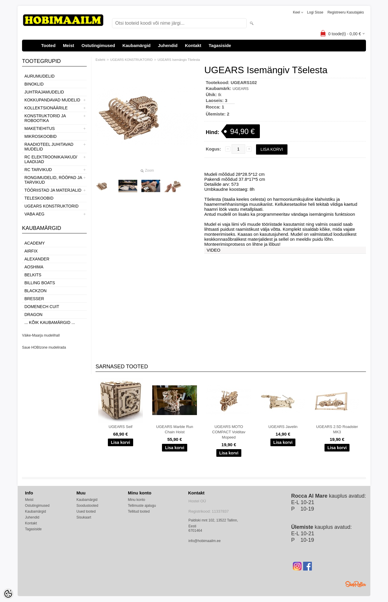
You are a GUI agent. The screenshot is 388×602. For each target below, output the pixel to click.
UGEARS (241, 88)
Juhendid (168, 45)
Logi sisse (315, 12)
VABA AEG (34, 214)
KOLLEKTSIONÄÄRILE (46, 108)
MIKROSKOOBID (40, 136)
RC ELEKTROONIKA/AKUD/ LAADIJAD (50, 159)
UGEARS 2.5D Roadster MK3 (337, 429)
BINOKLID (34, 84)
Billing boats (39, 282)
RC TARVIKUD (38, 169)
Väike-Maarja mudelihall (41, 335)
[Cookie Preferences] (8, 593)
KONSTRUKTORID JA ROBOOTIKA (45, 118)
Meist (68, 45)
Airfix (31, 251)
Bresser (34, 298)
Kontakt (193, 45)
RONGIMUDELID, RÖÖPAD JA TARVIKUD (53, 180)
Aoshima (34, 267)
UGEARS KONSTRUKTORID (51, 206)
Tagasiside (220, 45)
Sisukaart (83, 517)
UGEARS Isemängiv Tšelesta (179, 59)
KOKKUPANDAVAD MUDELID (52, 100)
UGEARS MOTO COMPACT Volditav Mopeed (228, 431)
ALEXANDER (36, 259)
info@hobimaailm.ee (204, 541)
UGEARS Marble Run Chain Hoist (174, 429)
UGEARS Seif (121, 426)
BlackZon (35, 290)
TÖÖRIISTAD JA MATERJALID (52, 190)
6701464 (195, 531)
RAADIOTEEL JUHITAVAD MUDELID (48, 146)
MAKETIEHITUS (39, 128)
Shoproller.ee (355, 584)
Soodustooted (87, 506)
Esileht (100, 59)
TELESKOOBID (38, 198)
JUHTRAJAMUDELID (44, 92)
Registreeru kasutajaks (345, 12)
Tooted (48, 45)
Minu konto (136, 500)
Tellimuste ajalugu (142, 506)
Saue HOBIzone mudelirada (44, 347)
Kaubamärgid (136, 45)
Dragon (33, 314)
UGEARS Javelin (282, 426)
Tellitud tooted (139, 511)
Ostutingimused (98, 45)
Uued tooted (86, 511)
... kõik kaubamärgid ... (49, 322)
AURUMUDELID (39, 76)
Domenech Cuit (41, 306)
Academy (34, 243)
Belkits (32, 274)
